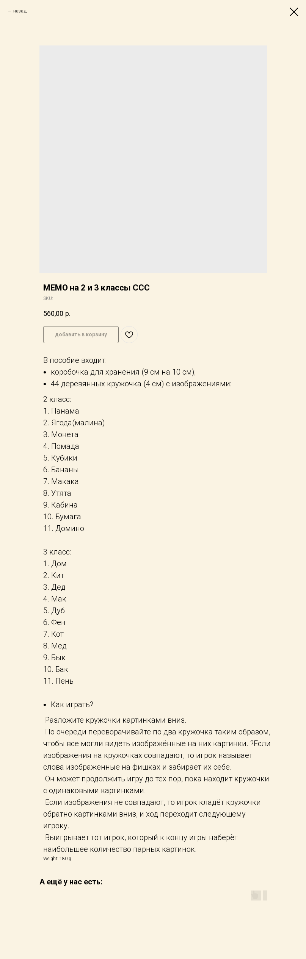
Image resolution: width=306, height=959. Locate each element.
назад (20, 11)
